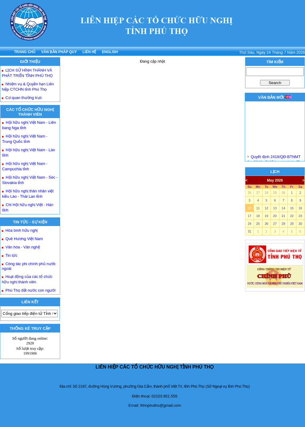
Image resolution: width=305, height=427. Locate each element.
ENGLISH (110, 52)
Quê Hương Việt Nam (24, 238)
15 (292, 208)
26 (249, 192)
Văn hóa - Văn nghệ (22, 247)
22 (292, 216)
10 (249, 208)
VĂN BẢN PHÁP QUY (59, 52)
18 (258, 216)
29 (275, 192)
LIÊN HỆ (89, 52)
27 (258, 192)
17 (249, 216)
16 (300, 208)
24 (249, 223)
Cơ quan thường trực (23, 97)
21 (283, 216)
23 (300, 216)
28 (266, 192)
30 (283, 192)
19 (266, 216)
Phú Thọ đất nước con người (30, 290)
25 (258, 223)
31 (249, 231)
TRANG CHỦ (24, 52)
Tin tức (11, 255)
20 (275, 216)
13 (275, 208)
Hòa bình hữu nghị (21, 230)
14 (283, 208)
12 (266, 208)
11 (258, 208)
